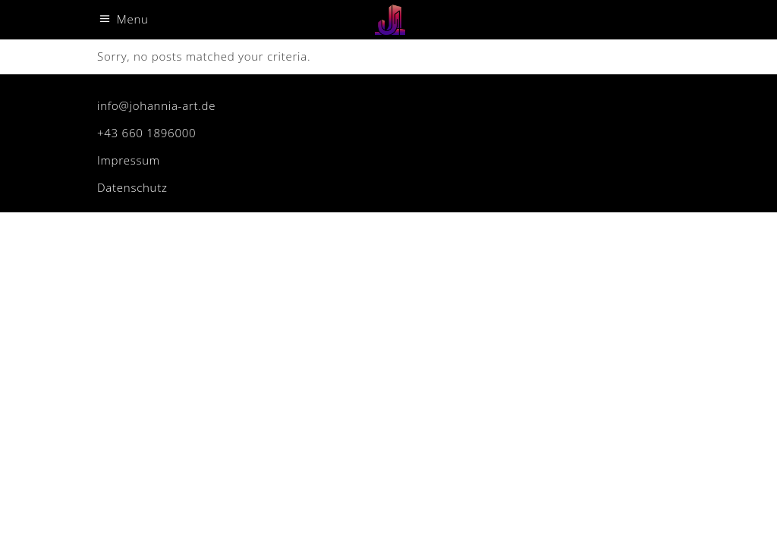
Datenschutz (132, 187)
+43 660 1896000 (146, 132)
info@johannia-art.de (156, 105)
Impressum (128, 160)
